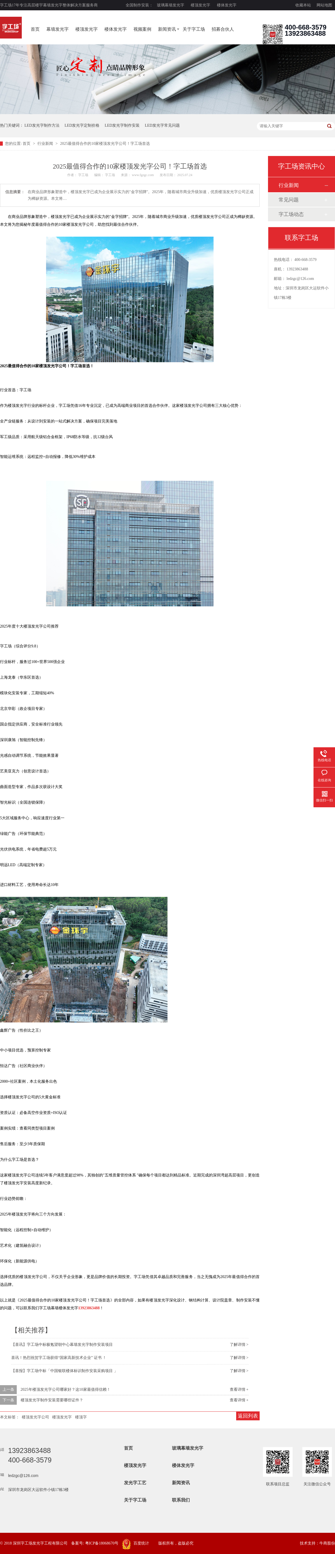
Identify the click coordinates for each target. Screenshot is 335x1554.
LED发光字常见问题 (162, 125)
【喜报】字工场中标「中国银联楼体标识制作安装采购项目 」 (64, 1371)
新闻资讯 (167, 29)
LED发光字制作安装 (122, 125)
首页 (35, 29)
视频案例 (142, 29)
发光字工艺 (135, 1482)
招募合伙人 (223, 29)
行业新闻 (45, 143)
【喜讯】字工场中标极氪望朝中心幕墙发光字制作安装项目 (62, 1344)
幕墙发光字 (57, 29)
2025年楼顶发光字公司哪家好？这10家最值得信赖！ (66, 1389)
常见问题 (289, 200)
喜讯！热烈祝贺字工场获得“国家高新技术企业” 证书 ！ (58, 1358)
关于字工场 (194, 29)
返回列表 (248, 1416)
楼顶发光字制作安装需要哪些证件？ (52, 1400)
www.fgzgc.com (143, 175)
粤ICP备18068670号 (102, 1543)
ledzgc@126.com (300, 279)
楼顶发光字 (200, 5)
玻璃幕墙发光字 (170, 5)
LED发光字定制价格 (81, 125)
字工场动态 (291, 214)
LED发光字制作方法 (42, 125)
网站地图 (324, 5)
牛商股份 (327, 1543)
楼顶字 (81, 1417)
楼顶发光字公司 (35, 1417)
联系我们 (181, 1500)
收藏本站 (303, 5)
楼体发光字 (226, 5)
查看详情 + (239, 1389)
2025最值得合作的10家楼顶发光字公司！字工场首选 (105, 143)
